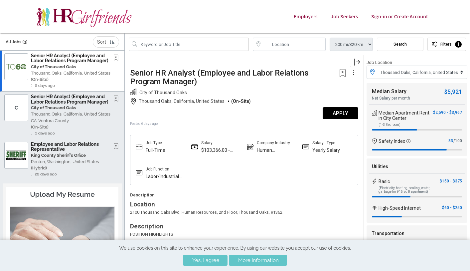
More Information (258, 260)
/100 (457, 140)
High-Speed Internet (400, 208)
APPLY (340, 113)
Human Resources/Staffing (276, 150)
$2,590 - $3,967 (447, 112)
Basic (384, 181)
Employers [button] (306, 16)
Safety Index (392, 141)
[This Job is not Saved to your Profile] (117, 58)
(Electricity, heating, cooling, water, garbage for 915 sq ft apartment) (404, 189)
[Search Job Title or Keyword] (193, 44)
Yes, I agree (205, 260)
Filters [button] (447, 44)
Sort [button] (106, 42)
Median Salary (389, 91)
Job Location (379, 62)
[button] (62, 71)
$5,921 (453, 91)
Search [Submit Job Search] (400, 44)
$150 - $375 (451, 181)
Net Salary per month (391, 98)
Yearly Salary (326, 150)
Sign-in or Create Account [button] (399, 16)
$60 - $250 (452, 207)
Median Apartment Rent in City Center (404, 115)
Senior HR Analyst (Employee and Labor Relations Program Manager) (69, 58)
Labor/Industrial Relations (162, 176)
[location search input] (294, 44)
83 (450, 140)
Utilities (380, 166)
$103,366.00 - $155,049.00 (215, 150)
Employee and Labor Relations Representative (65, 146)
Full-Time (155, 150)
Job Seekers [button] (344, 16)
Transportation (388, 233)
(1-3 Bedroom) (389, 125)
